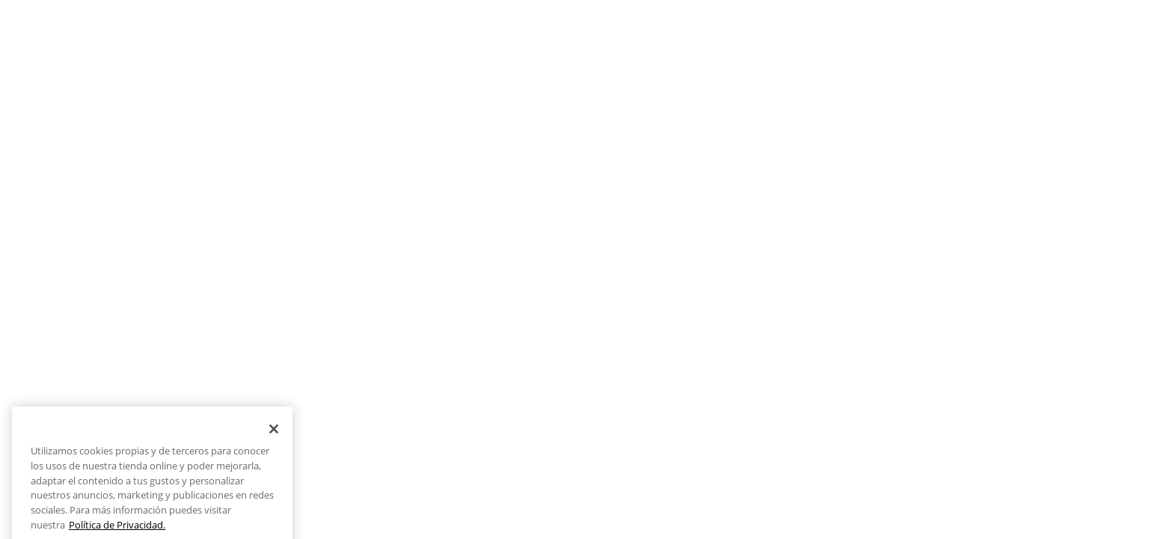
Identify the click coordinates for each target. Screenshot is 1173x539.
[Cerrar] (273, 437)
